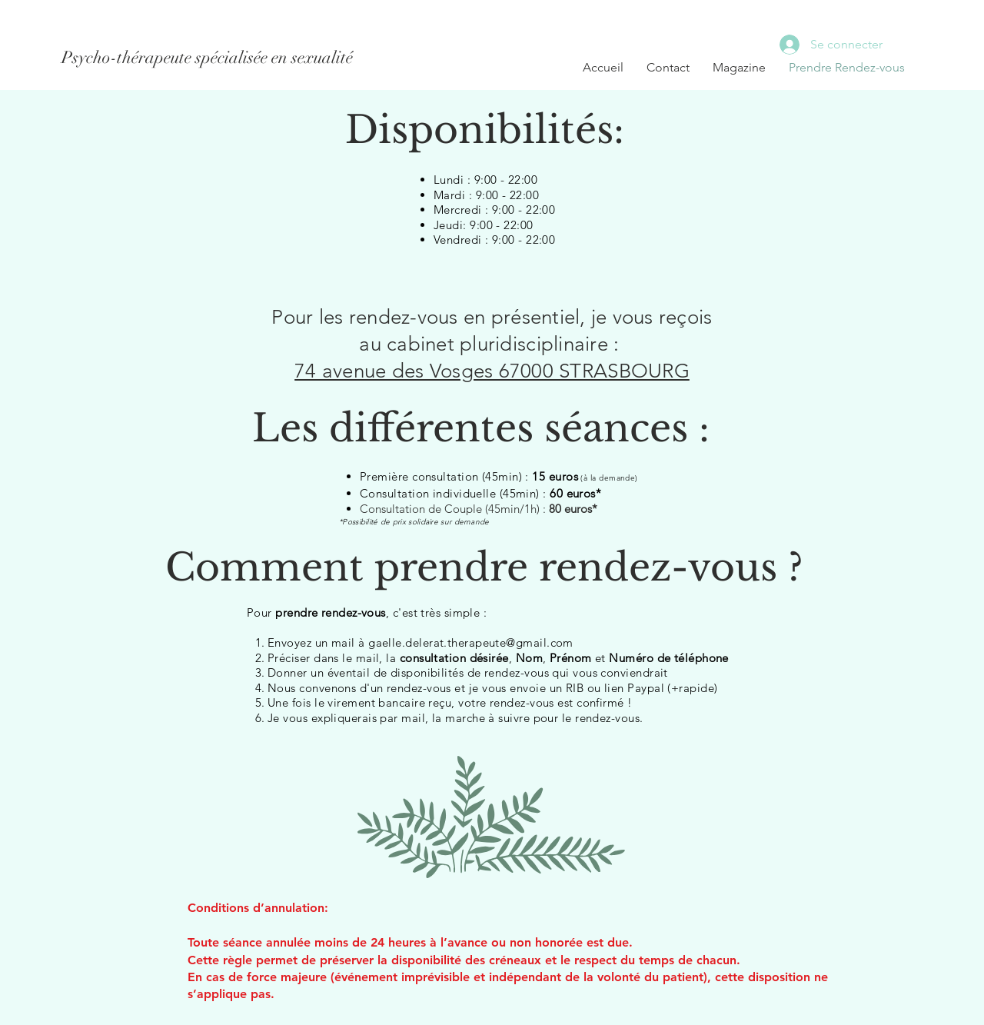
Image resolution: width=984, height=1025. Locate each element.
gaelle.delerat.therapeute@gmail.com (470, 642)
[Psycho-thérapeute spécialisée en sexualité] (207, 57)
